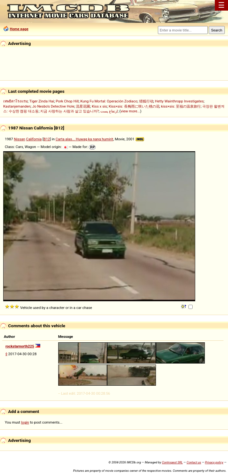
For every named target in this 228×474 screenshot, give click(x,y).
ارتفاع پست (109, 111)
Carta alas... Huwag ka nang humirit (84, 139)
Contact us (194, 462)
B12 (46, 139)
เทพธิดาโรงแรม (15, 101)
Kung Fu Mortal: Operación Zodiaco (108, 101)
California (33, 139)
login (25, 422)
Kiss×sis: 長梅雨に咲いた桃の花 (134, 106)
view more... (130, 111)
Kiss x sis (99, 106)
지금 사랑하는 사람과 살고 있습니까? (69, 111)
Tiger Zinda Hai (41, 101)
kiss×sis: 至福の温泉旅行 (181, 106)
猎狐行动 (146, 101)
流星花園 (83, 106)
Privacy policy (214, 462)
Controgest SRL (172, 462)
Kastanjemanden (17, 106)
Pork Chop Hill (67, 101)
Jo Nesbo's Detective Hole (53, 106)
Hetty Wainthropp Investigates (179, 101)
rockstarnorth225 (19, 346)
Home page (19, 29)
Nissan (19, 139)
